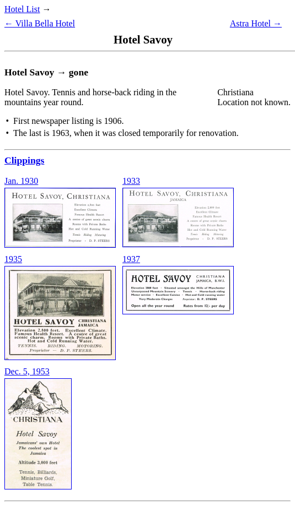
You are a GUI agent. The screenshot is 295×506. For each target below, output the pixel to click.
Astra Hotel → (256, 23)
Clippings (24, 160)
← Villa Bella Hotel (39, 23)
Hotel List (22, 9)
